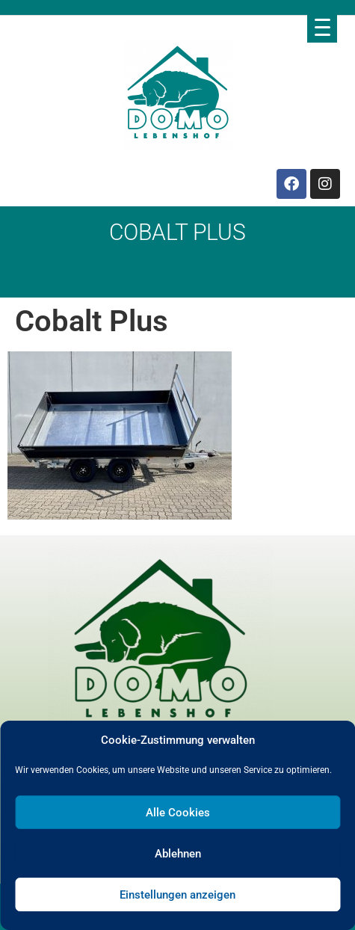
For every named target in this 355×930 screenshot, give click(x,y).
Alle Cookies (178, 812)
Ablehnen (178, 853)
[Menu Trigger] (322, 27)
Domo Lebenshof (98, 278)
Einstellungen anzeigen (177, 895)
